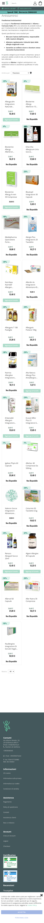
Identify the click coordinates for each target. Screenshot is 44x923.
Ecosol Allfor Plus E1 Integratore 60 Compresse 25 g (32, 420)
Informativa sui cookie (11, 784)
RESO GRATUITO (25, 8)
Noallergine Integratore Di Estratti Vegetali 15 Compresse (11, 646)
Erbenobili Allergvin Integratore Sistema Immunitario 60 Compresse (11, 420)
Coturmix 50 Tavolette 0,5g (31, 509)
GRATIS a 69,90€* (10, 8)
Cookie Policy (32, 905)
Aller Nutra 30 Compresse (31, 600)
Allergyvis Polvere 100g (31, 328)
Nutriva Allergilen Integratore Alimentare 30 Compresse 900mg (11, 375)
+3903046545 (8, 751)
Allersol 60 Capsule (9, 600)
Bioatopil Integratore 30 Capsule (32, 194)
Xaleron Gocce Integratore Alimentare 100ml (11, 511)
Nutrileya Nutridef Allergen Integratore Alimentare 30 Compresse (11, 285)
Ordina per (6, 73)
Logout (5, 841)
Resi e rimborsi (8, 823)
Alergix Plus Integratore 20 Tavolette (32, 239)
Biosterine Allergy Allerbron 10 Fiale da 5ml (31, 104)
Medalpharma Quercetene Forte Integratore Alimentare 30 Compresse (11, 240)
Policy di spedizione (10, 807)
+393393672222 (15, 756)
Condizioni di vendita (11, 789)
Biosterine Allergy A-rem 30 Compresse (11, 194)
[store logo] (7, 3)
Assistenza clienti (9, 817)
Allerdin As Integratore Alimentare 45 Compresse (31, 285)
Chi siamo (7, 773)
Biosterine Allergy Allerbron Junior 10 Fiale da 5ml (11, 149)
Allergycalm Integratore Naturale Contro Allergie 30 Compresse (11, 104)
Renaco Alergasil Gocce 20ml (11, 556)
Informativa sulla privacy (12, 778)
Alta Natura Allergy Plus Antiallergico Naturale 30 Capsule (31, 375)
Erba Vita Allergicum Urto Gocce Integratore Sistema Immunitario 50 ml (32, 149)
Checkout (6, 846)
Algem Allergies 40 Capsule (32, 554)
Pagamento (7, 802)
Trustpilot (8, 890)
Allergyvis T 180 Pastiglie (11, 328)
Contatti (6, 812)
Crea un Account (9, 836)
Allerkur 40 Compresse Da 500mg (32, 465)
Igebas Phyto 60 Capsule (11, 464)
